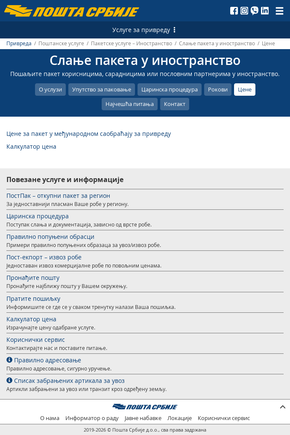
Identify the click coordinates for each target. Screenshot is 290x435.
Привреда (19, 43)
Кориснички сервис (35, 339)
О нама (49, 418)
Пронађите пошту (32, 277)
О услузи (50, 89)
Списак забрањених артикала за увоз (65, 380)
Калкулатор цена (31, 146)
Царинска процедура (169, 89)
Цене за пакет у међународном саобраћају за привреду (88, 133)
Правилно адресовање (43, 360)
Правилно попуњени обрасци (50, 236)
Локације (179, 418)
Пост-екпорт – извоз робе (44, 257)
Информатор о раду (92, 418)
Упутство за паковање (101, 89)
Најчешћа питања (129, 104)
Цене (245, 89)
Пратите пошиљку (33, 298)
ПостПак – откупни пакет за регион (58, 195)
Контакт (174, 104)
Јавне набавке (143, 418)
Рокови (218, 89)
